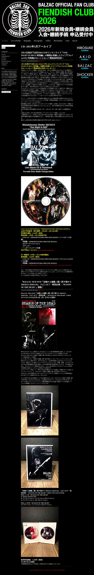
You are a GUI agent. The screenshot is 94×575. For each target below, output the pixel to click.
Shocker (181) (5, 62)
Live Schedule (16, 41)
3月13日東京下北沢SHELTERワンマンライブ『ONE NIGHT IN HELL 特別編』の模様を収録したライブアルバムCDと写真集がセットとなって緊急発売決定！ (47, 55)
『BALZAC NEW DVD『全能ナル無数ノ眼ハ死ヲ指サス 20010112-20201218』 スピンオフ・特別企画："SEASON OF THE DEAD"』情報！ (46, 284)
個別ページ (41, 61)
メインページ (43, 570)
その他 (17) (4, 64)
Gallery (48, 41)
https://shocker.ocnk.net (45, 250)
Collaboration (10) (6, 56)
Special (74, 41)
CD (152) (4, 54)
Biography (27, 41)
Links (67, 41)
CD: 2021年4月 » (60, 570)
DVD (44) (4, 57)
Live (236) (4, 59)
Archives (4, 89)
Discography (38, 41)
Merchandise (58, 41)
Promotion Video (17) (6, 61)
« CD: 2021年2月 (33, 570)
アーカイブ (51, 570)
